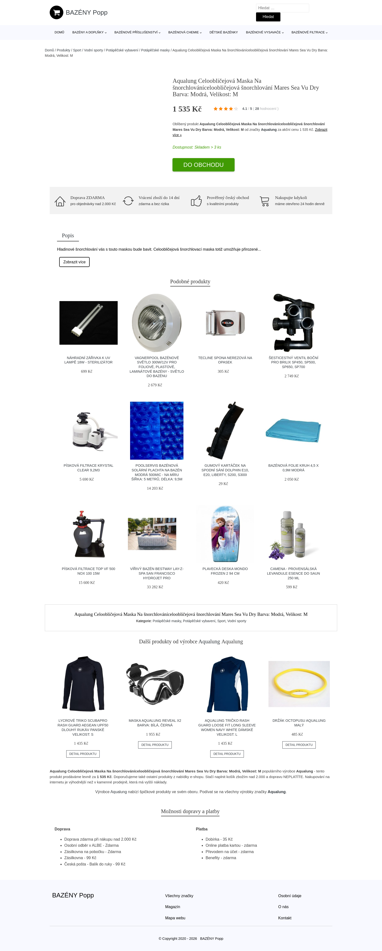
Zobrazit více (74, 262)
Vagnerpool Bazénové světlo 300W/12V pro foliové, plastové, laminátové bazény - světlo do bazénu (157, 367)
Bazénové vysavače (263, 32)
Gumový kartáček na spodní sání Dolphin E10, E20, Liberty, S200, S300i (225, 470)
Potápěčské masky (155, 50)
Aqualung (269, 130)
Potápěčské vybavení (122, 50)
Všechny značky (179, 896)
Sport (77, 50)
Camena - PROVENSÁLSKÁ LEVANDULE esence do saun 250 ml (293, 573)
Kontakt (284, 918)
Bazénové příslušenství (136, 32)
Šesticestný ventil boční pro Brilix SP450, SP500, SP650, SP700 (293, 362)
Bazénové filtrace (308, 32)
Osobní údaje (289, 896)
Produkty (63, 50)
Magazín (172, 907)
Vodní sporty (93, 50)
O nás (283, 907)
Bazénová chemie (183, 32)
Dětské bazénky (224, 32)
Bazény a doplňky (88, 32)
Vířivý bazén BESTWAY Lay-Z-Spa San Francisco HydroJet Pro (156, 573)
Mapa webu (175, 918)
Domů (59, 32)
